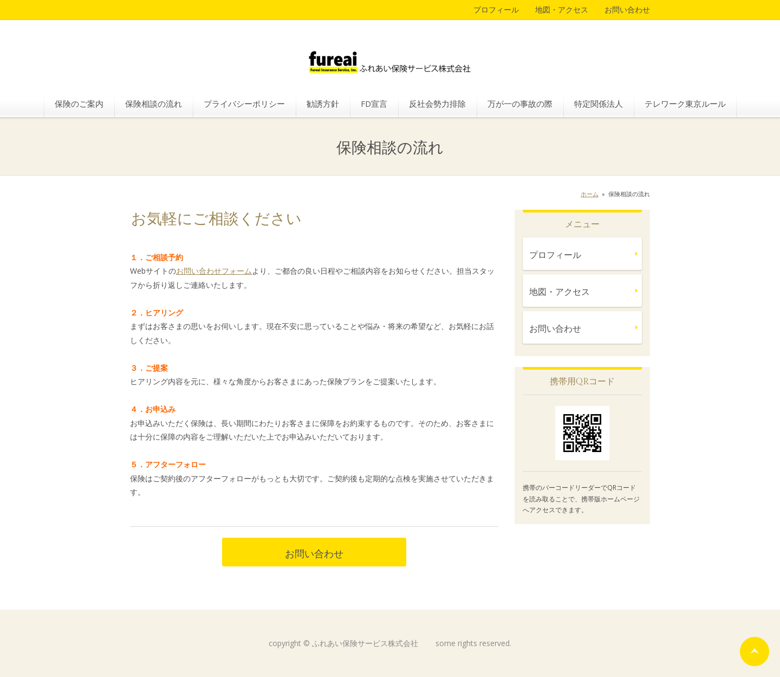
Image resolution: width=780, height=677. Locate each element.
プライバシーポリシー (244, 103)
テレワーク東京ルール (685, 103)
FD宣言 (374, 103)
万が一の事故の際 (519, 103)
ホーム (590, 194)
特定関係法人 (598, 103)
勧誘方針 (323, 103)
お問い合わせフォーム (214, 271)
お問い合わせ (627, 9)
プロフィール (496, 9)
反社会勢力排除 (437, 103)
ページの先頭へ (754, 651)
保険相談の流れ (153, 103)
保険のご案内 (79, 103)
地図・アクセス (561, 9)
